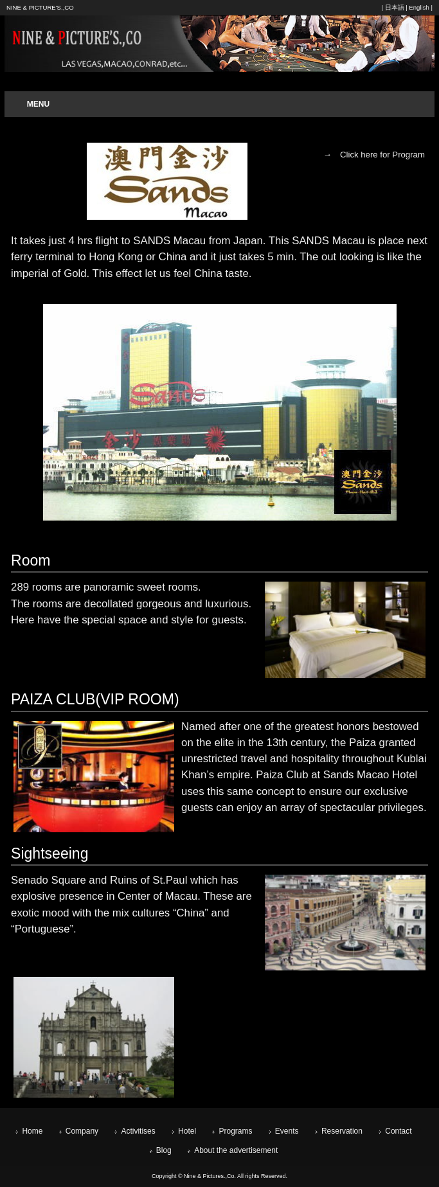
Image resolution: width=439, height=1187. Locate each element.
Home (32, 1131)
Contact (398, 1131)
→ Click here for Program (374, 154)
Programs (235, 1131)
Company (82, 1131)
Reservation (342, 1131)
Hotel (187, 1131)
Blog (164, 1150)
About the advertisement (236, 1150)
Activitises (138, 1131)
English (419, 7)
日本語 (394, 7)
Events (287, 1131)
